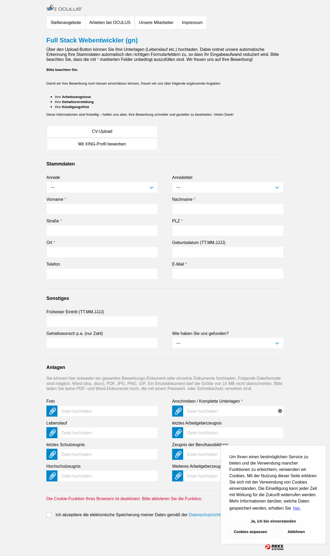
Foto (50, 401)
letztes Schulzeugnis (65, 444)
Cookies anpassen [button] (250, 532)
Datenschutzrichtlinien (209, 515)
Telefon (53, 264)
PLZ (177, 221)
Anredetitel (182, 177)
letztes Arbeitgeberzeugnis (197, 423)
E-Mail (179, 264)
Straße (54, 221)
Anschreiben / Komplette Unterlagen (207, 401)
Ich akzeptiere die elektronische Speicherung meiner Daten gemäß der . (143, 515)
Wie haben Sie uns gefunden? (200, 333)
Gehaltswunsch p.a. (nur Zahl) (74, 333)
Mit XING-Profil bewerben (102, 144)
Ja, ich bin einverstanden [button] (273, 521)
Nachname (183, 199)
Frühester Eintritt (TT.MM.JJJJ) (75, 312)
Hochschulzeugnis (63, 466)
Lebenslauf (56, 423)
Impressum (192, 22)
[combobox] (102, 187)
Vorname (56, 199)
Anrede (53, 177)
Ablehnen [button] (296, 532)
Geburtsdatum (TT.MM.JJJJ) (198, 242)
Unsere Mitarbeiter (156, 22)
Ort (50, 242)
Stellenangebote (66, 22)
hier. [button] (297, 508)
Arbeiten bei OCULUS (110, 22)
